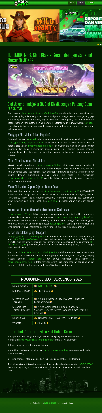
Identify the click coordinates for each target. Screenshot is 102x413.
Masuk (74, 4)
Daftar (88, 4)
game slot (33, 142)
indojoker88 (50, 406)
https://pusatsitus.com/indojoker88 (40, 116)
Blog (62, 4)
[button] (3, 29)
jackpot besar (35, 261)
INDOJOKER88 (45, 289)
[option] (98, 47)
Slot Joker (89, 126)
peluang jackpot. (58, 226)
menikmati (53, 204)
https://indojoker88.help (40, 148)
